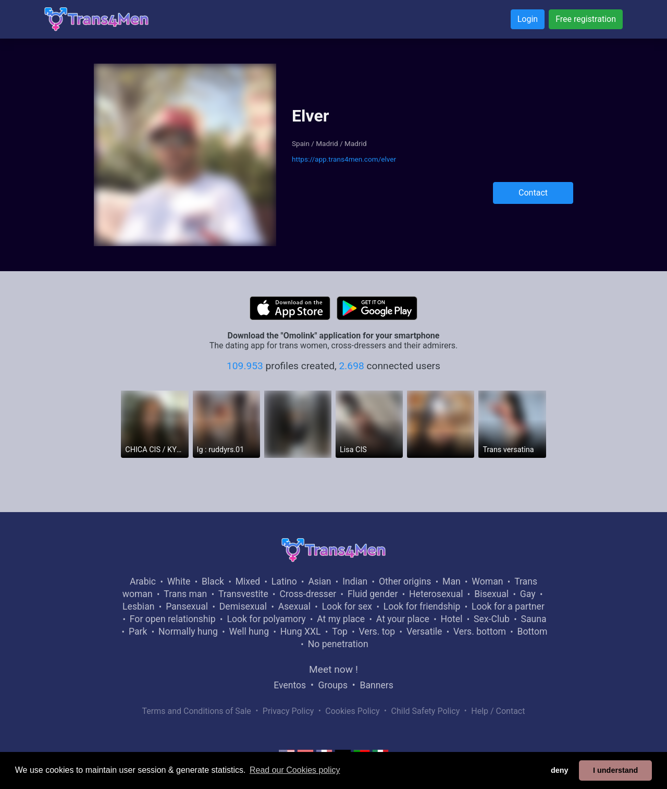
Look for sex (347, 606)
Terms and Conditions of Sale (196, 711)
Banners (376, 685)
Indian (354, 581)
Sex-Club (492, 619)
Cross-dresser (307, 594)
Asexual (294, 606)
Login (527, 19)
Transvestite (243, 594)
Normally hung (188, 631)
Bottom (532, 631)
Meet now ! (333, 669)
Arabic (143, 581)
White (179, 581)
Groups (333, 685)
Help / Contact (498, 711)
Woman (487, 581)
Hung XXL (300, 631)
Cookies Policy (352, 711)
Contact (533, 193)
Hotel (451, 619)
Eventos (290, 685)
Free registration (585, 19)
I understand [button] (615, 770)
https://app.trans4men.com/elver (344, 159)
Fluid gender (373, 594)
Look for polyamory (266, 619)
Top (340, 631)
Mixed (248, 581)
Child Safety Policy (425, 711)
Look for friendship (422, 606)
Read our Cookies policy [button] (295, 770)
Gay (528, 594)
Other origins (405, 581)
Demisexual (243, 606)
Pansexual (187, 606)
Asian (319, 581)
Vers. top (377, 631)
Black (213, 581)
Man (451, 581)
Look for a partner (508, 606)
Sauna (533, 619)
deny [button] (560, 770)
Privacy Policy (288, 711)
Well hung (249, 631)
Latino (284, 581)
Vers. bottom (479, 631)
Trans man (185, 594)
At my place (341, 619)
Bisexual (491, 594)
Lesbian (138, 606)
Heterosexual (436, 594)
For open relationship (173, 619)
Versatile (424, 631)
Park (138, 631)
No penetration (338, 644)
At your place (402, 619)
